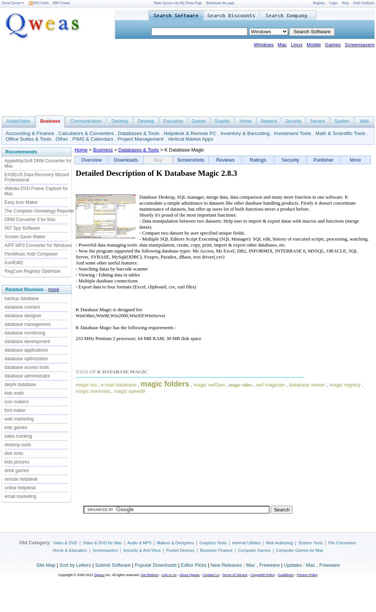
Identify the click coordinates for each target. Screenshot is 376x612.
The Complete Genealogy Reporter (39, 211)
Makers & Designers (175, 543)
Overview (91, 160)
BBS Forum (61, 3)
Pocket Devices (180, 550)
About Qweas (12, 3)
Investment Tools (292, 133)
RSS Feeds (39, 3)
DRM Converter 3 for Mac (30, 219)
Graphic (222, 121)
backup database (21, 298)
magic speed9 (129, 391)
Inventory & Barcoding (245, 133)
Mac (282, 45)
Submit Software (113, 565)
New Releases (226, 565)
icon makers (16, 401)
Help (345, 3)
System (341, 121)
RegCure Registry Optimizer (32, 271)
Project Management (141, 139)
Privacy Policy (307, 575)
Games (333, 45)
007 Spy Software (22, 228)
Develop (146, 121)
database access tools (26, 367)
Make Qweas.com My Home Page (178, 3)
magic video (240, 385)
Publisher (323, 160)
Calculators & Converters (86, 133)
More (355, 160)
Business (103, 150)
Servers (317, 121)
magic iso (86, 385)
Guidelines (286, 575)
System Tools (310, 543)
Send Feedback (364, 3)
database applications (26, 350)
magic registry (345, 385)
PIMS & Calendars (92, 139)
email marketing (20, 496)
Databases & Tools (139, 133)
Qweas (99, 575)
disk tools (13, 453)
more (53, 289)
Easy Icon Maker (21, 202)
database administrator (27, 376)
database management (27, 324)
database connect (22, 307)
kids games (15, 427)
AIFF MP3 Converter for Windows (38, 245)
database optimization (26, 358)
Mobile (314, 45)
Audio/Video (18, 121)
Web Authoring (279, 543)
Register (319, 3)
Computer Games (254, 550)
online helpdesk (20, 487)
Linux (297, 45)
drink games (16, 470)
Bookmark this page (220, 3)
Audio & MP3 (139, 543)
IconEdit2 (13, 262)
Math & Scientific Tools (340, 133)
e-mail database (118, 385)
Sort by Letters (75, 565)
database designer (23, 315)
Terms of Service (234, 575)
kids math (14, 393)
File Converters (342, 543)
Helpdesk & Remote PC (190, 133)
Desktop (120, 121)
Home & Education (70, 550)
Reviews (225, 160)
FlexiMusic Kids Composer (31, 254)
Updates (293, 565)
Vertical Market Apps (190, 139)
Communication (85, 121)
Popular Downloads (156, 565)
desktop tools (17, 444)
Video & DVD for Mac (102, 543)
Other (62, 139)
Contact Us (211, 575)
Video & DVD (65, 543)
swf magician (270, 385)
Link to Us (168, 575)
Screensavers (360, 45)
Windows (264, 45)
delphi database (20, 384)
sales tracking (18, 436)
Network (269, 121)
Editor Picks (194, 565)
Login (333, 3)
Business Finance (216, 550)
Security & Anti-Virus (142, 550)
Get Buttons (150, 575)
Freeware (269, 565)
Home (246, 121)
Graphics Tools (213, 543)
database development (27, 341)
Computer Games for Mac (300, 550)
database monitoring (24, 333)
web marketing (19, 419)
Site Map (45, 565)
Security (293, 121)
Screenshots (190, 160)
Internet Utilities (246, 543)
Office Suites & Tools (29, 139)
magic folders (164, 384)
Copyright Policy (263, 575)
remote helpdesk (21, 479)
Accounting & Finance (30, 133)
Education (173, 121)
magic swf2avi (209, 385)
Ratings (258, 160)
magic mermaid (93, 391)
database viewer (307, 385)
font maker (15, 410)
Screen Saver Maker (24, 236)
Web (364, 121)
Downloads (126, 160)
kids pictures (17, 462)
